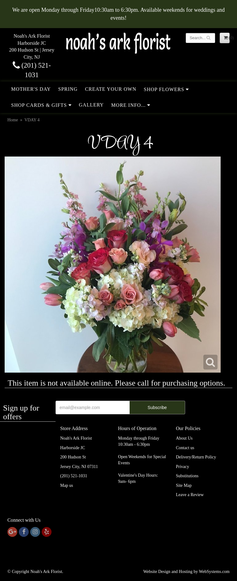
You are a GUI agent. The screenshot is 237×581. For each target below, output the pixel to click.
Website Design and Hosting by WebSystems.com (186, 571)
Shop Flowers (164, 89)
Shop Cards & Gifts (39, 105)
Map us (66, 485)
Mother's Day (31, 89)
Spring (68, 89)
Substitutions (187, 476)
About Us (184, 438)
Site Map (184, 485)
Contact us (185, 447)
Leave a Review (190, 494)
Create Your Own (110, 89)
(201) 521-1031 (73, 476)
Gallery (91, 104)
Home (12, 120)
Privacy (182, 466)
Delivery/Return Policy (196, 457)
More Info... (128, 105)
